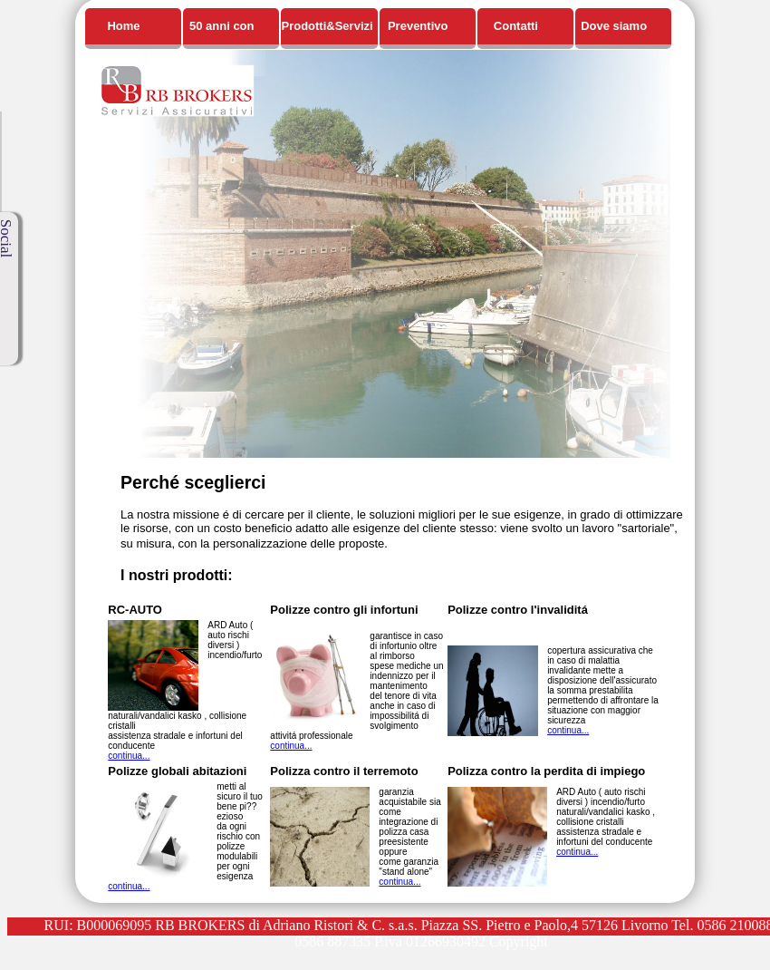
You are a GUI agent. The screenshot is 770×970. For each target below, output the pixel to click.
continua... (128, 756)
